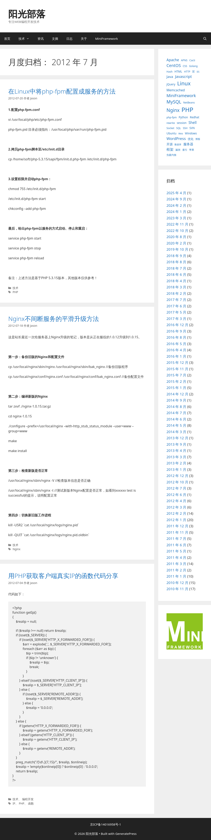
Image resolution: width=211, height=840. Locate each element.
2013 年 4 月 (176, 450)
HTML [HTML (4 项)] (178, 71)
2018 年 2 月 (176, 293)
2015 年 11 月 (177, 369)
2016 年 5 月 (176, 343)
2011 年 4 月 (176, 557)
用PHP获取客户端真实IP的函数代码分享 (63, 575)
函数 (31, 803)
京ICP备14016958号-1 (105, 824)
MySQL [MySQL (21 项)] (173, 102)
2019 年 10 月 (177, 249)
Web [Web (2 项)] (180, 133)
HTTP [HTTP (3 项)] (187, 71)
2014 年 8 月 (176, 406)
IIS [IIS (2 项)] (198, 71)
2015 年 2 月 (176, 381)
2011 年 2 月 (176, 570)
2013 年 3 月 (176, 457)
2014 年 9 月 (176, 400)
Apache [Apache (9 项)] (172, 59)
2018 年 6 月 (176, 274)
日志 (69, 38)
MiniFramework (106, 38)
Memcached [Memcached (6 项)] (175, 90)
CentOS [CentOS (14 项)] (173, 65)
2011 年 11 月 (177, 532)
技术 (26, 38)
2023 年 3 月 (176, 218)
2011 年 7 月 (176, 538)
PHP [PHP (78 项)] (187, 110)
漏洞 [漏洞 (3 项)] (177, 150)
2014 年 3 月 (176, 431)
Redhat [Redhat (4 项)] (194, 117)
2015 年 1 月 (176, 387)
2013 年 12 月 (177, 438)
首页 (7, 38)
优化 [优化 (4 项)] (190, 139)
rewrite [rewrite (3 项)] (170, 123)
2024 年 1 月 (176, 211)
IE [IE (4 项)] (193, 71)
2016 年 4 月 (176, 350)
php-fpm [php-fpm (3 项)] (171, 117)
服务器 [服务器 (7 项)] (188, 144)
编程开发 (28, 799)
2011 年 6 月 (176, 545)
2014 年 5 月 (176, 425)
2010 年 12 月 (177, 582)
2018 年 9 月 (176, 255)
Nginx (16, 549)
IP (14, 803)
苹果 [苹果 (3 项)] (191, 150)
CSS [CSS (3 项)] (185, 66)
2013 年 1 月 (176, 469)
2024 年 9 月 (176, 199)
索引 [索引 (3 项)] (184, 150)
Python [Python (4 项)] (183, 117)
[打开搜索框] (205, 38)
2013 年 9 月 (176, 444)
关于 (84, 38)
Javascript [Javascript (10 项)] (183, 76)
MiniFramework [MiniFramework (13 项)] (181, 95)
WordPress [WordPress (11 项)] (176, 138)
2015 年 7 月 (176, 375)
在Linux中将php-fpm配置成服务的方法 (62, 91)
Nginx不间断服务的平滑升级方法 (53, 318)
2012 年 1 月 (176, 519)
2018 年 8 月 (176, 262)
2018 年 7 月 (176, 268)
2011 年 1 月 (176, 576)
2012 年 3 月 (176, 507)
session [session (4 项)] (181, 123)
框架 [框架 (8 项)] (169, 149)
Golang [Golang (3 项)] (193, 66)
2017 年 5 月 (176, 312)
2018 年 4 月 (176, 280)
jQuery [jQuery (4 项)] (170, 84)
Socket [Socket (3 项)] (170, 128)
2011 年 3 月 (176, 563)
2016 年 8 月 (176, 337)
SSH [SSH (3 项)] (185, 128)
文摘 (55, 38)
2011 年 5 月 (176, 551)
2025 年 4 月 (176, 192)
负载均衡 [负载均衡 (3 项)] (171, 155)
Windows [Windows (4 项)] (191, 133)
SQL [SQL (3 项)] (178, 128)
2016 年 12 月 (177, 324)
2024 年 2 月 (176, 205)
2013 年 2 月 (176, 463)
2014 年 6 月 (176, 419)
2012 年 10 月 (177, 482)
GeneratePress (126, 834)
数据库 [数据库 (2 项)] (178, 144)
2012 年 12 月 (177, 475)
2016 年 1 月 (176, 356)
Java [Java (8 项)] (169, 76)
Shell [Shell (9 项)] (193, 122)
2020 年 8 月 (176, 236)
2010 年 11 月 (177, 588)
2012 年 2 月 (176, 513)
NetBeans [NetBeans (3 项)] (189, 102)
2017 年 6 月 (176, 306)
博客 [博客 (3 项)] (197, 139)
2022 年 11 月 (177, 224)
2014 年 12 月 (177, 394)
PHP (15, 292)
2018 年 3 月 (176, 287)
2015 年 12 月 (177, 362)
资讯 (41, 38)
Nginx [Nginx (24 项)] (172, 110)
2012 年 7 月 (176, 488)
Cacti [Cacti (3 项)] (192, 60)
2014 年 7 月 (176, 412)
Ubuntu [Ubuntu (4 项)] (171, 133)
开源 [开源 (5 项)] (169, 144)
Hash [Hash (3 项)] (169, 71)
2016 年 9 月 (176, 331)
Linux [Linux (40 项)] (184, 83)
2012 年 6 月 (176, 494)
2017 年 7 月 (176, 299)
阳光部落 (26, 13)
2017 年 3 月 (176, 318)
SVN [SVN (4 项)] (192, 128)
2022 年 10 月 (177, 230)
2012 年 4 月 (176, 500)
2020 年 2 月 (176, 243)
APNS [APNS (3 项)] (184, 60)
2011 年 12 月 (177, 526)
